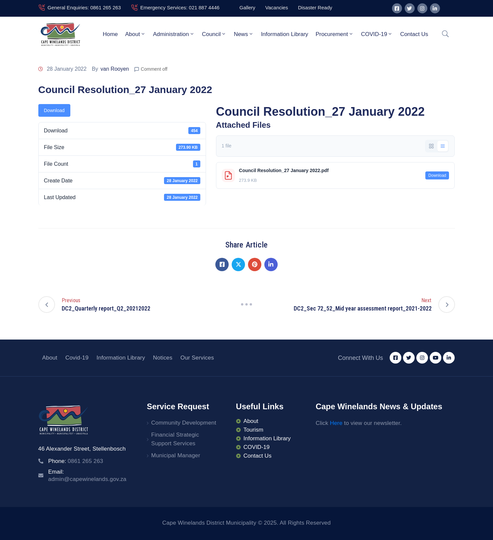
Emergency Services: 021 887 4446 (180, 7)
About (135, 34)
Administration (174, 34)
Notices (162, 358)
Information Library (284, 34)
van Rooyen (115, 69)
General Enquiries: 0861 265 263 (84, 7)
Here (336, 423)
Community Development (183, 423)
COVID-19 (377, 34)
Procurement (335, 34)
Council (214, 34)
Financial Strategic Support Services (175, 439)
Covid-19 (77, 358)
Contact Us (414, 34)
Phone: (75, 461)
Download (54, 110)
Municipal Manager (175, 455)
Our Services (197, 358)
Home (110, 34)
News (244, 34)
